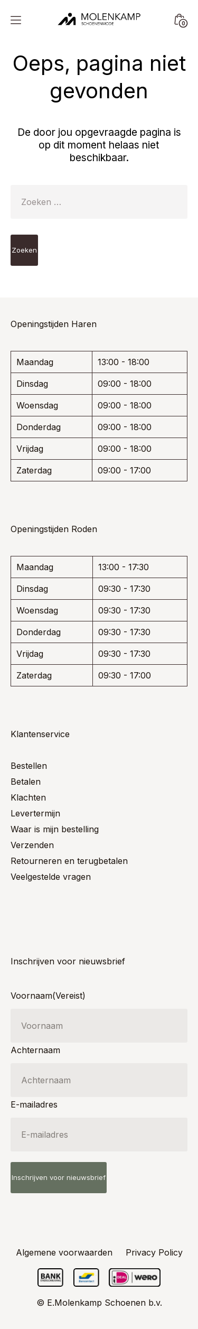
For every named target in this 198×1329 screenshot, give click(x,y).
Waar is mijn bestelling (55, 829)
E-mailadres (34, 1104)
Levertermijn (35, 813)
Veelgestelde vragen (51, 876)
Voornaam (48, 995)
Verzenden (32, 845)
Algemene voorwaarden (64, 1252)
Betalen (26, 781)
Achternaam (35, 1050)
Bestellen (29, 765)
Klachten (28, 797)
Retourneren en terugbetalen (69, 861)
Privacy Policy (154, 1252)
